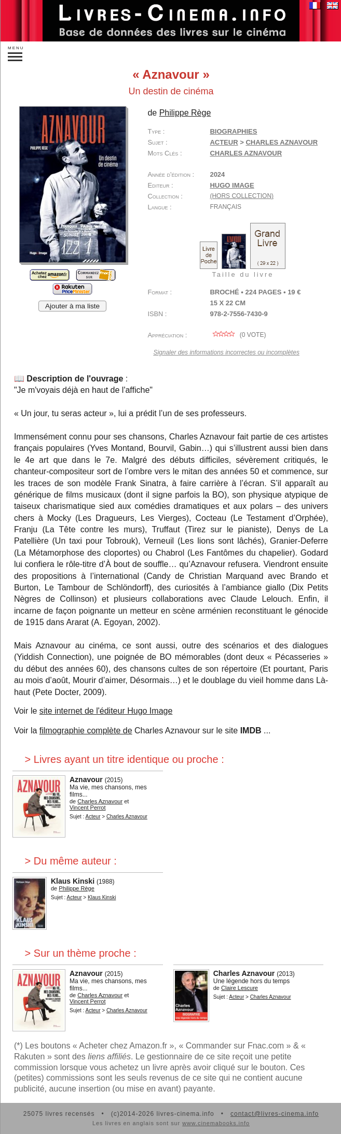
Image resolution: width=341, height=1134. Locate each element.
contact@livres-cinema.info (274, 1113)
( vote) (238, 334)
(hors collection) (242, 196)
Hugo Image (232, 185)
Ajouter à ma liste (72, 306)
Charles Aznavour (281, 142)
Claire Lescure (239, 988)
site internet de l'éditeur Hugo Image (106, 710)
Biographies (233, 131)
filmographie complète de (85, 730)
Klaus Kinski (72, 881)
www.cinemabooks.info (216, 1123)
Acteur (224, 142)
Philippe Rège (185, 112)
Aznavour (86, 779)
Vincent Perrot (88, 807)
